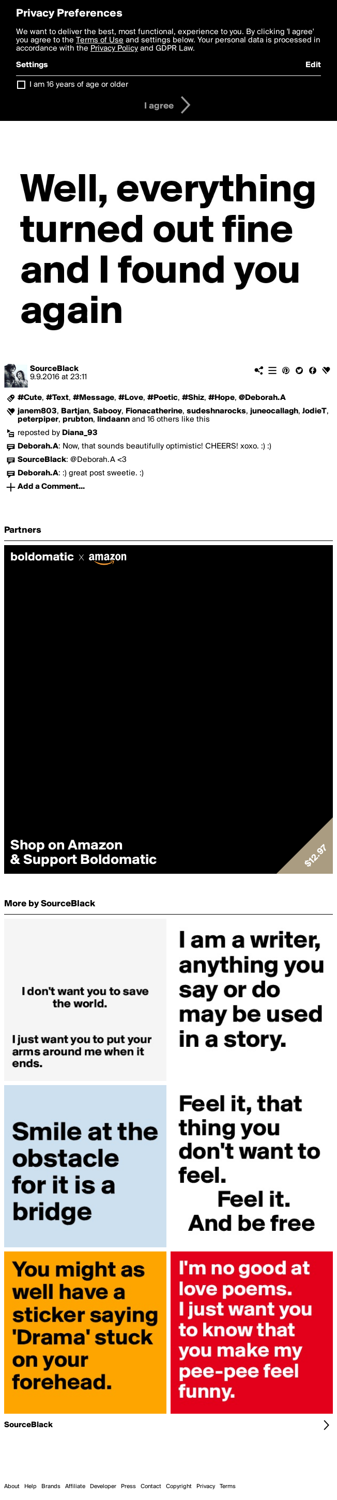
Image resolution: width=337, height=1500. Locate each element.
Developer (103, 1486)
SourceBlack (54, 369)
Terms (228, 1486)
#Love (130, 398)
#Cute (30, 398)
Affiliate (75, 1486)
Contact (151, 1486)
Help (30, 1486)
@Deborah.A (262, 398)
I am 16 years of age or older (78, 85)
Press (128, 1486)
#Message (93, 398)
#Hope (221, 398)
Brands (50, 1486)
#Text (57, 398)
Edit (313, 65)
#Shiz (193, 398)
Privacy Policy (114, 48)
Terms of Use (100, 40)
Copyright (179, 1486)
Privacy (205, 1486)
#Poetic (162, 398)
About (12, 1486)
